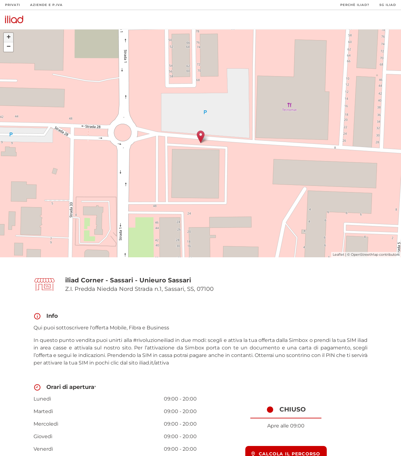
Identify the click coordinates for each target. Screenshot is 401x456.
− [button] (9, 47)
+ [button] (9, 37)
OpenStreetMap (364, 254)
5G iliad (387, 5)
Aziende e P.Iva (46, 5)
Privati (12, 5)
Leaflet (338, 254)
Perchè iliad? (354, 5)
